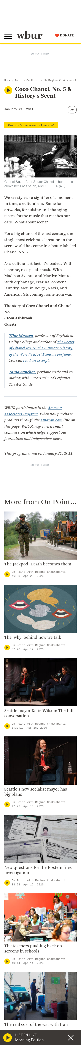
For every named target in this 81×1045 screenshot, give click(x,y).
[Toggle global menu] (8, 36)
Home (7, 80)
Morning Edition (29, 1040)
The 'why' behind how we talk (32, 637)
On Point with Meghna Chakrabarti (51, 80)
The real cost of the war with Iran (36, 1025)
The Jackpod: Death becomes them (37, 564)
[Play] (7, 574)
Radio (18, 80)
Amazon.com (51, 420)
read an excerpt (36, 361)
